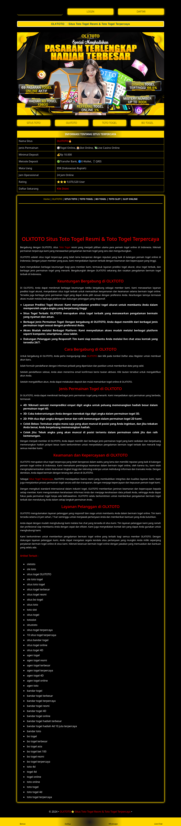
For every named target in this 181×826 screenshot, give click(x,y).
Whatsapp (113, 821)
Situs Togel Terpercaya (41, 478)
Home (46, 198)
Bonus (22, 821)
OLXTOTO (62, 141)
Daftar (68, 822)
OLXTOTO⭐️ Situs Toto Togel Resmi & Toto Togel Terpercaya (90, 24)
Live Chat (158, 821)
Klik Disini (63, 188)
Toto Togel (64, 247)
